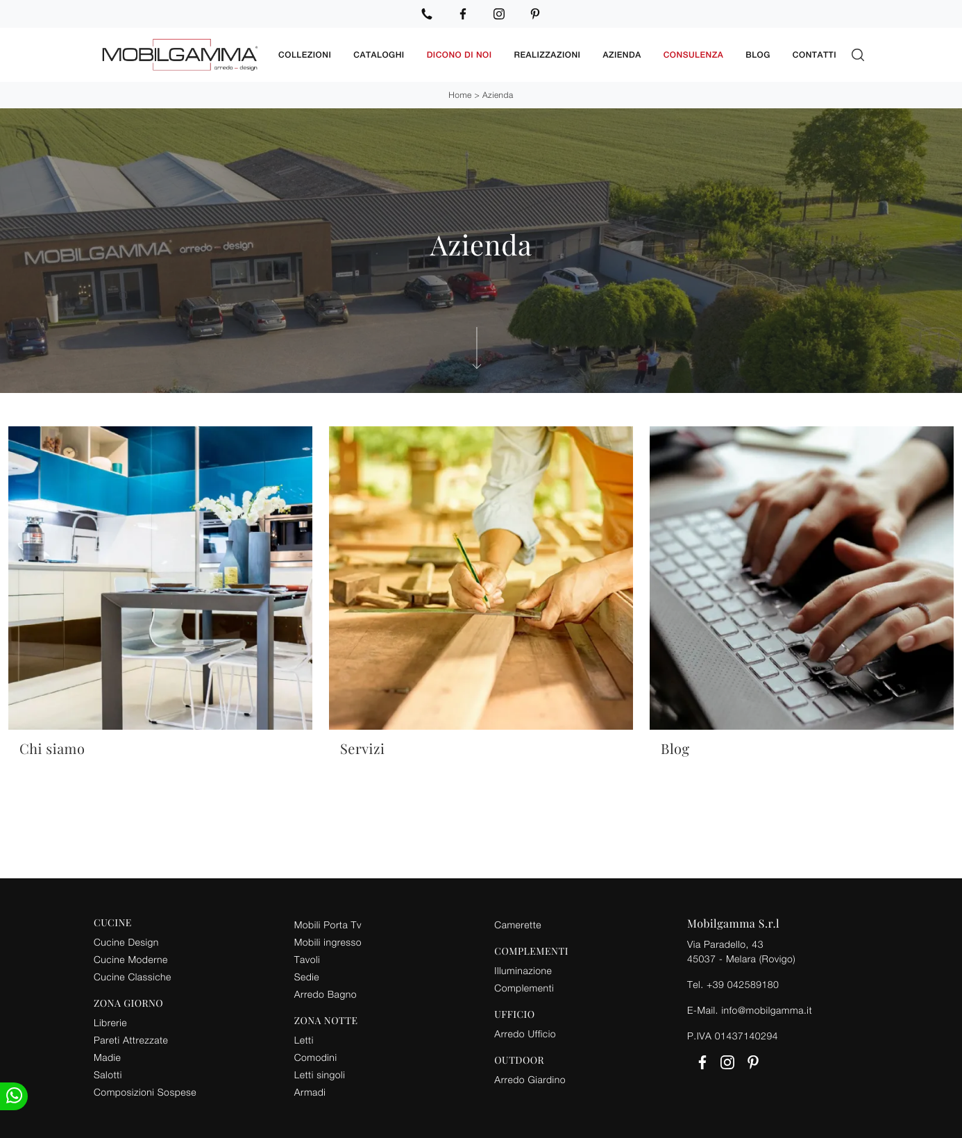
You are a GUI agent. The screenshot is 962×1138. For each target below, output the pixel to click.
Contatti (814, 55)
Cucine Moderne (131, 959)
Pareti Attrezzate (131, 1040)
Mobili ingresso (328, 942)
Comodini (315, 1057)
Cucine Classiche (132, 976)
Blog (757, 55)
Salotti (108, 1074)
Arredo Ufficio (525, 1033)
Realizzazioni (547, 55)
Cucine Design (126, 942)
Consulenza (694, 55)
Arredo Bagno (325, 994)
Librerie (110, 1022)
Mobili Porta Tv (328, 924)
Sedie (306, 976)
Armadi (310, 1092)
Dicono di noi (459, 55)
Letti (304, 1040)
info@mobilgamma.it (766, 1010)
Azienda (621, 55)
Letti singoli (320, 1074)
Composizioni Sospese (145, 1092)
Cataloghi (378, 55)
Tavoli (307, 959)
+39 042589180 (743, 984)
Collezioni (304, 55)
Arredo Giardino (530, 1079)
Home (459, 95)
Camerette (517, 924)
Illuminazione (523, 970)
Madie (107, 1057)
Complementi (524, 988)
